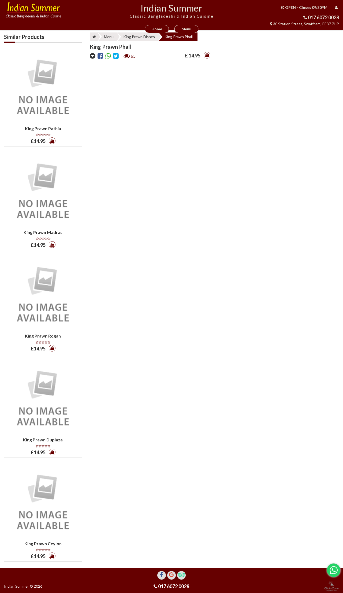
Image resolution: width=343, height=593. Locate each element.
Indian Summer (171, 7)
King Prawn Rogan (43, 335)
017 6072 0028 (323, 17)
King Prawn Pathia (43, 128)
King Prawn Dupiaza (43, 439)
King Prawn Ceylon (43, 543)
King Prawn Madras (43, 232)
